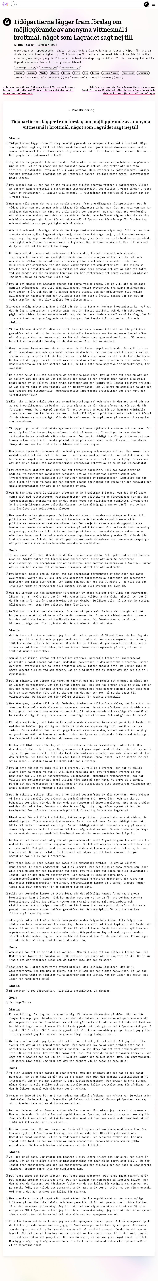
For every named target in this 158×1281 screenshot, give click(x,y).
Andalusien (128, 73)
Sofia (118, 77)
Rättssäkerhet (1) (71, 68)
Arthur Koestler (35, 77)
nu (66, 77)
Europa (66, 73)
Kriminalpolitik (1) (26, 68)
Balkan (95, 73)
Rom (86, 73)
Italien (55, 73)
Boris (77, 73)
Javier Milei (54, 77)
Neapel (19, 77)
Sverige (31, 73)
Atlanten (92, 77)
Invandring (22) (49, 68)
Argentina (143, 73)
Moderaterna (78, 77)
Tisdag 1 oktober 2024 (40, 44)
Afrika (43, 73)
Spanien (19, 73)
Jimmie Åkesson (110, 73)
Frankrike (106, 77)
